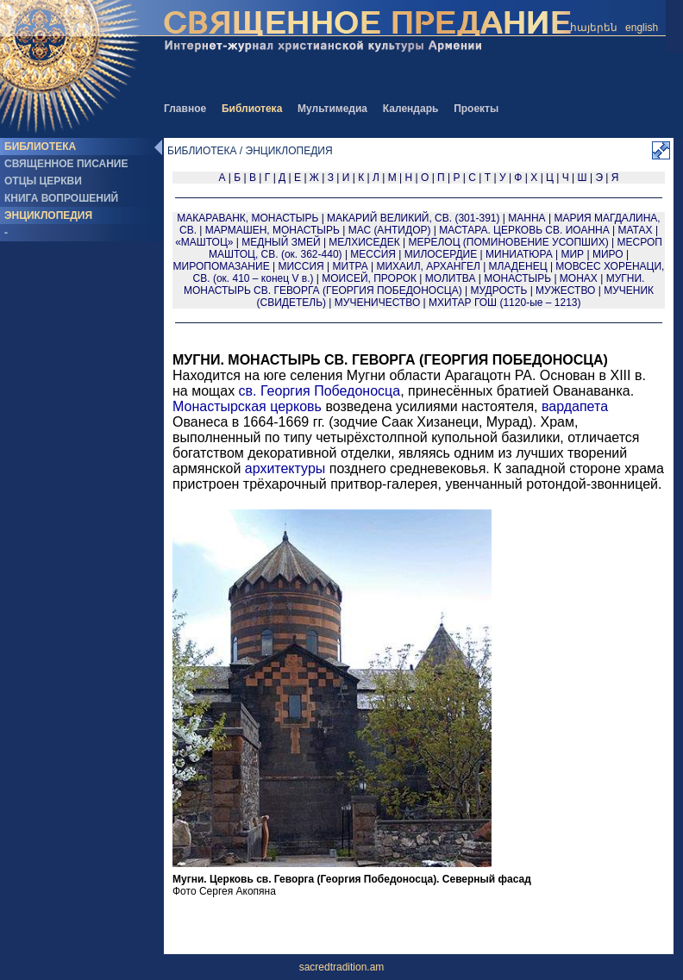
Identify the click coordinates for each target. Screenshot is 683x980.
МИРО (607, 254)
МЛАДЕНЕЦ (518, 266)
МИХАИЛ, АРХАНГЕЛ (427, 266)
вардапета (575, 406)
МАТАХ (635, 230)
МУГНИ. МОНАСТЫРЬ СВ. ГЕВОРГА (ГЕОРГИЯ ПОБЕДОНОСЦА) (414, 284)
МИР (572, 254)
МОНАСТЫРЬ (517, 278)
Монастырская (219, 406)
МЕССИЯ (373, 254)
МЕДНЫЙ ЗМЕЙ (280, 242)
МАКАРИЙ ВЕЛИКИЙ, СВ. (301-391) (413, 218)
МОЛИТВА (450, 278)
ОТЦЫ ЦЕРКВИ (43, 181)
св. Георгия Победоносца (320, 391)
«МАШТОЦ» (204, 242)
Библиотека (252, 109)
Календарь (411, 109)
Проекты (476, 109)
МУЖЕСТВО (565, 290)
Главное (185, 109)
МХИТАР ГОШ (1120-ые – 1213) (504, 302)
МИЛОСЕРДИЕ (440, 254)
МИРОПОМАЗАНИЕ (221, 266)
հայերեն (593, 28)
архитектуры (285, 468)
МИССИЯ (300, 266)
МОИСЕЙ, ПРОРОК (369, 278)
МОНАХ (579, 278)
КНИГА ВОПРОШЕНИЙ (61, 198)
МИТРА (350, 266)
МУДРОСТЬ (499, 290)
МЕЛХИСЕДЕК (364, 242)
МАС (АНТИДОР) (389, 230)
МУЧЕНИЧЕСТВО (377, 302)
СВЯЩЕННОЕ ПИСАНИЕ (66, 164)
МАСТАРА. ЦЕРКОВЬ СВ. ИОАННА (524, 230)
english (641, 28)
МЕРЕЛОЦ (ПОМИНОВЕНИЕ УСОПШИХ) (508, 242)
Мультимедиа (332, 109)
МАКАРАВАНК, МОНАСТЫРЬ (247, 218)
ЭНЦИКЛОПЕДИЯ (48, 215)
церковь (296, 406)
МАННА (526, 218)
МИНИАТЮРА (519, 254)
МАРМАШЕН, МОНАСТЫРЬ (272, 230)
